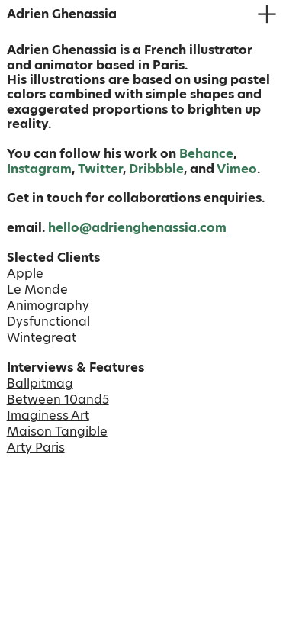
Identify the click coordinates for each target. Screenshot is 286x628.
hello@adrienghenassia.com (137, 228)
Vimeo (237, 169)
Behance (206, 154)
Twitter (100, 169)
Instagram (39, 169)
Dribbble (156, 169)
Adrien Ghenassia (62, 14)
